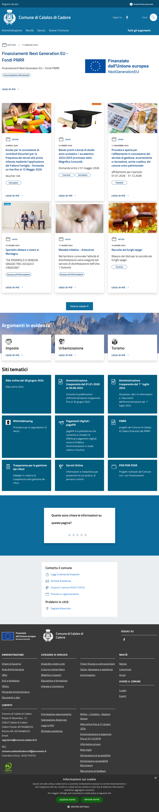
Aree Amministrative (13, 669)
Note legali (86, 750)
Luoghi (122, 690)
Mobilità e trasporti (51, 675)
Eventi (122, 696)
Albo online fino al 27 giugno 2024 (95, 726)
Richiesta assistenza (52, 731)
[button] (79, 806)
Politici (5, 686)
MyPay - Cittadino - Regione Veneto (95, 716)
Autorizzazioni (87, 675)
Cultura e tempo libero (53, 669)
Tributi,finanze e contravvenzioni (97, 664)
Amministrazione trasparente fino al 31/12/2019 (95, 736)
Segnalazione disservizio (54, 720)
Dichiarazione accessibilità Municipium (94, 763)
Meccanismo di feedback (93, 771)
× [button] (155, 778)
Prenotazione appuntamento (56, 714)
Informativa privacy (90, 744)
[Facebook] (125, 17)
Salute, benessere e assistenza (96, 669)
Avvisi (65, 139)
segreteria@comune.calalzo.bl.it (19, 740)
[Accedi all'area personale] (141, 4)
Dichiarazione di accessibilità (95, 755)
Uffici (4, 675)
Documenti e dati (11, 697)
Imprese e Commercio (52, 686)
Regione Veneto (10, 4)
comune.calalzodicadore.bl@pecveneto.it (24, 751)
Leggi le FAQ (47, 725)
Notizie (11, 45)
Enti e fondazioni (11, 680)
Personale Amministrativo (15, 692)
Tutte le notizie (79, 306)
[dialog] (79, 793)
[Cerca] (153, 17)
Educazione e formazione (54, 680)
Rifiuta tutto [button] (92, 799)
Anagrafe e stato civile (53, 664)
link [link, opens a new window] (109, 793)
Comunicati (125, 669)
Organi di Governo (11, 664)
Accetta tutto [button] (67, 799)
